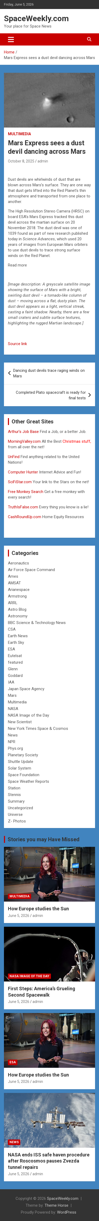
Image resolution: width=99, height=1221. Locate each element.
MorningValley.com (24, 441)
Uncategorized (20, 808)
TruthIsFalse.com (23, 507)
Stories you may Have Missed (43, 839)
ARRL (12, 602)
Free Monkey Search (25, 491)
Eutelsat (15, 655)
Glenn (13, 669)
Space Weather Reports (28, 781)
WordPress (66, 1212)
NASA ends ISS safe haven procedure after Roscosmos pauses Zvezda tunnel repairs (48, 1161)
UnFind (14, 456)
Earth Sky (16, 642)
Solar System (19, 768)
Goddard (15, 675)
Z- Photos (17, 821)
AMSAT (14, 583)
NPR (11, 741)
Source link (17, 343)
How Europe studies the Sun (38, 908)
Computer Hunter (23, 472)
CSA (12, 629)
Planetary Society (23, 755)
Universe (15, 814)
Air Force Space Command (31, 569)
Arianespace (19, 589)
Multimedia (19, 134)
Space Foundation (23, 774)
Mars (12, 695)
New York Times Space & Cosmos (38, 728)
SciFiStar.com (20, 482)
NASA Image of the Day (28, 715)
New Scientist (20, 722)
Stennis (14, 794)
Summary (16, 801)
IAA (11, 682)
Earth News (18, 636)
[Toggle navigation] (11, 39)
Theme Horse (56, 1205)
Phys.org (15, 748)
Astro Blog (17, 609)
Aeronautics (18, 563)
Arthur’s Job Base (24, 431)
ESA (11, 649)
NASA (13, 708)
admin (42, 161)
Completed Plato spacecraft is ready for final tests (51, 395)
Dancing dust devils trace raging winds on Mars (49, 373)
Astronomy (17, 616)
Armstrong (17, 596)
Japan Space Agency (26, 688)
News (13, 735)
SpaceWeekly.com (36, 18)
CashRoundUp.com (24, 516)
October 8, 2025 (21, 161)
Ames (13, 576)
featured (15, 662)
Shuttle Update (20, 761)
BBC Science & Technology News (37, 622)
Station (14, 788)
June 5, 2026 (18, 916)
